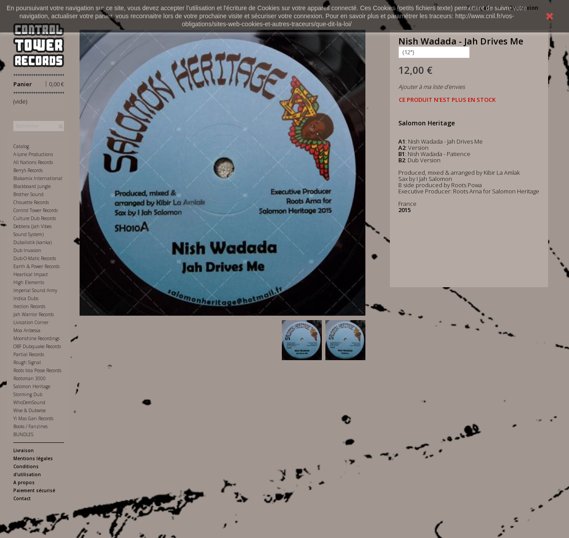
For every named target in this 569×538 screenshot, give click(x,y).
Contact (22, 498)
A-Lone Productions (33, 154)
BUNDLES (23, 434)
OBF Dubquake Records (37, 346)
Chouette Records (31, 202)
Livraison (23, 450)
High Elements (28, 282)
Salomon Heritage (31, 386)
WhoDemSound (29, 402)
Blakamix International (37, 178)
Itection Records (29, 306)
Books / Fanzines (30, 426)
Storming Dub (27, 394)
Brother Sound (28, 194)
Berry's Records (28, 170)
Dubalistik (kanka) (32, 242)
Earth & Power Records (36, 266)
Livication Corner (30, 322)
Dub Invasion (27, 250)
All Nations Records (33, 162)
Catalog (21, 146)
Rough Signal (27, 362)
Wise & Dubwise (29, 410)
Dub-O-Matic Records (34, 258)
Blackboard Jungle (32, 186)
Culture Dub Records (34, 218)
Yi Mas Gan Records (33, 418)
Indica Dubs (25, 298)
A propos (24, 482)
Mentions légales (33, 458)
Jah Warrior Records (33, 314)
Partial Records (28, 354)
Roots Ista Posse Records (37, 370)
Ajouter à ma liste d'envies (431, 87)
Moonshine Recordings (36, 338)
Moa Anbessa (26, 330)
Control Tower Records (35, 210)
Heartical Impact (30, 274)
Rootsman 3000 (29, 378)
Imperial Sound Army (35, 290)
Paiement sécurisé (34, 490)
